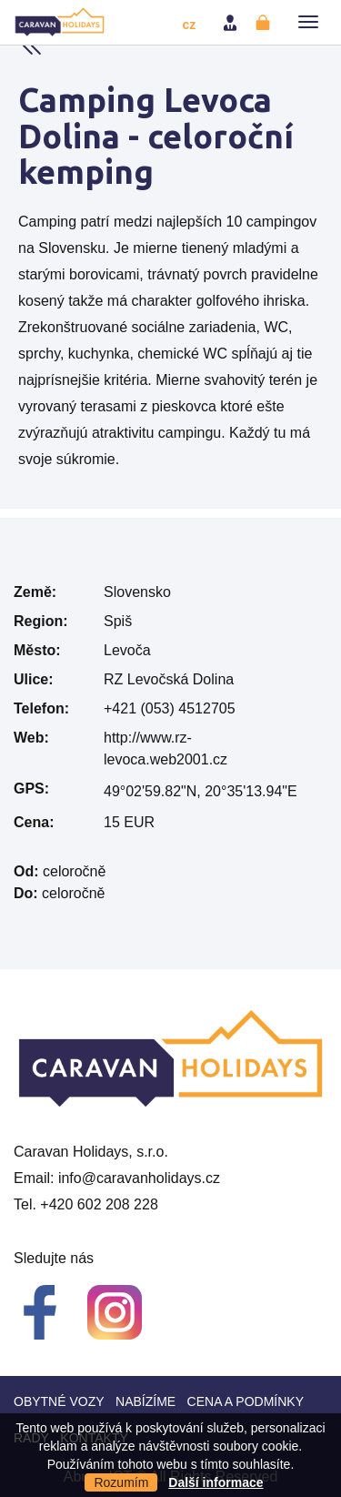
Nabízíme (145, 1401)
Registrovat (265, 23)
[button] (308, 21)
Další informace (215, 1482)
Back (32, 45)
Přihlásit (232, 23)
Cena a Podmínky (245, 1401)
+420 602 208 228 (98, 1204)
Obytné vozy (59, 1401)
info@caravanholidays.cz (139, 1178)
